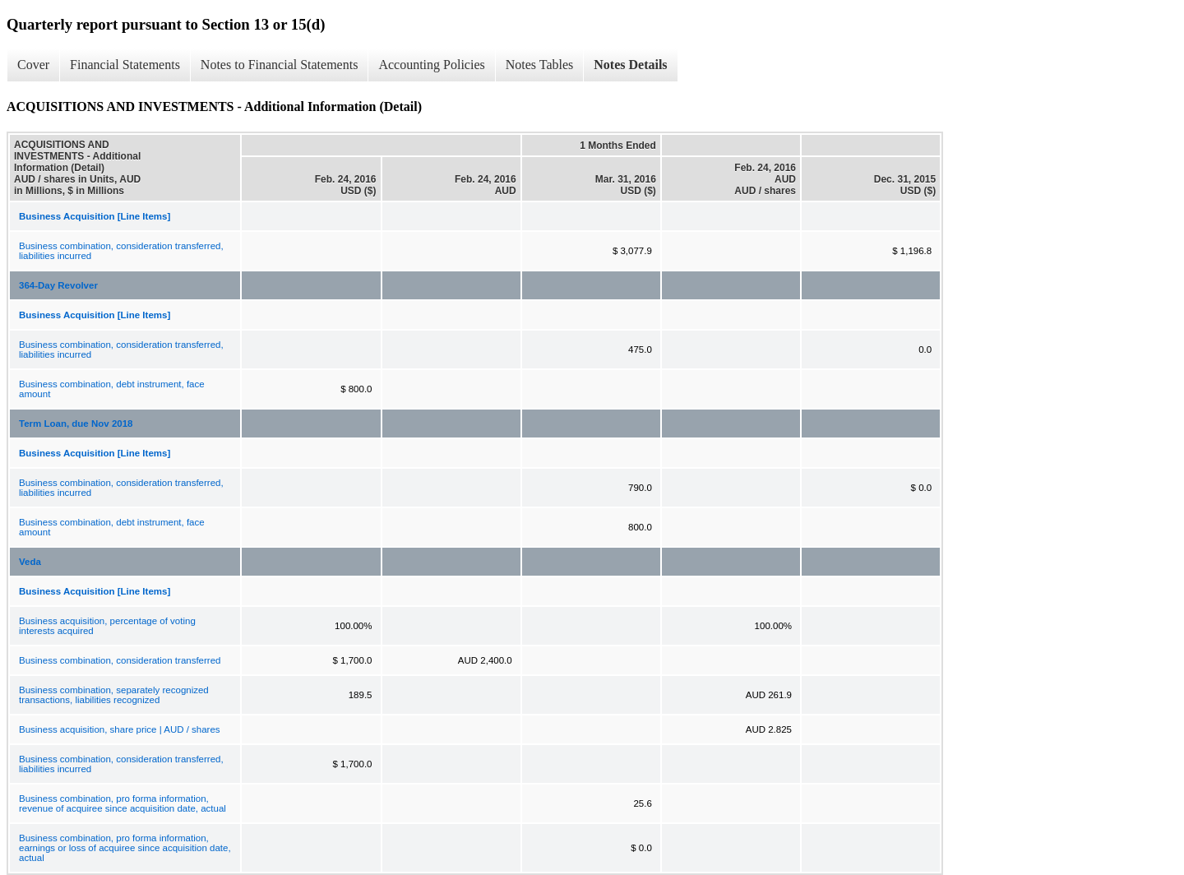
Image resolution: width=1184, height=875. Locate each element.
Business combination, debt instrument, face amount (112, 389)
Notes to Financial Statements (279, 65)
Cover (33, 65)
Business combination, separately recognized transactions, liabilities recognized (114, 695)
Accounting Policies (431, 65)
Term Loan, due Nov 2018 (75, 423)
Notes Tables (540, 65)
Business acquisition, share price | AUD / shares (119, 729)
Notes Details (630, 65)
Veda (30, 562)
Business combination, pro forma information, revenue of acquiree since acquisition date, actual (122, 803)
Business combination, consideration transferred (119, 660)
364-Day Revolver (58, 285)
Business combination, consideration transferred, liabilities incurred (121, 251)
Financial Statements (125, 65)
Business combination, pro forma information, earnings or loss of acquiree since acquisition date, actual (125, 848)
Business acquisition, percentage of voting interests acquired (107, 626)
